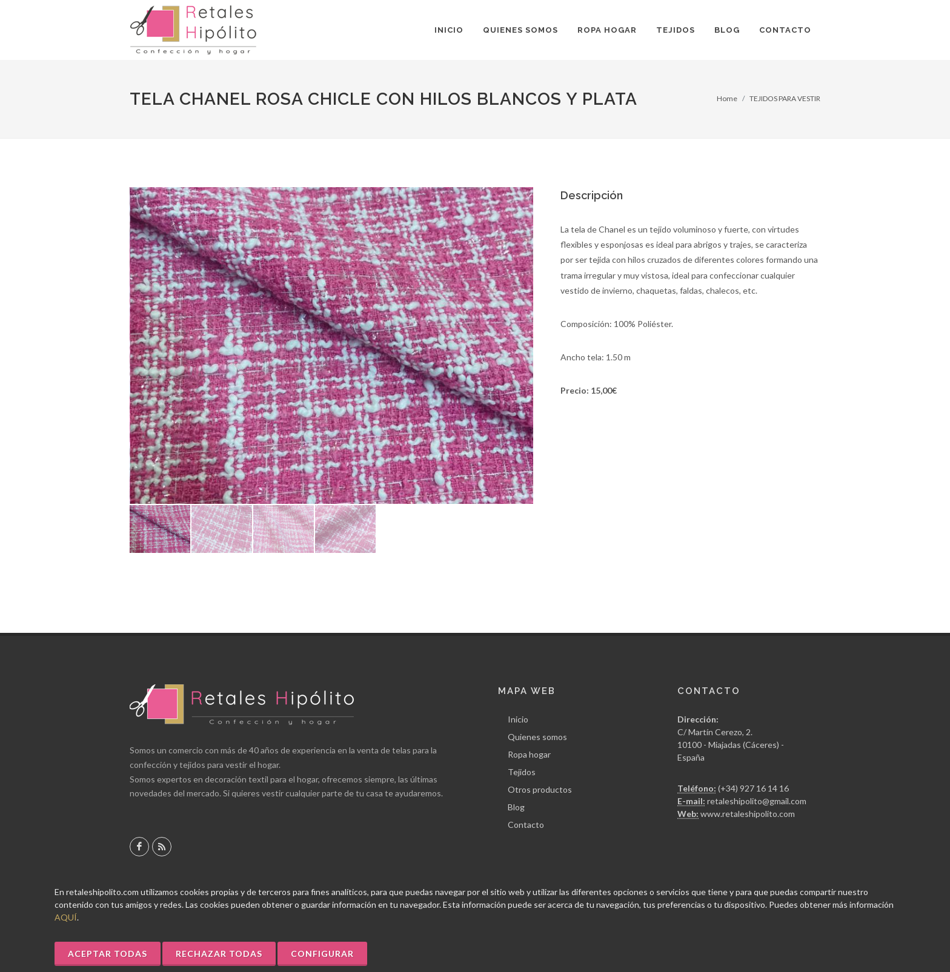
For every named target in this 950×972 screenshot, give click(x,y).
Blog (516, 807)
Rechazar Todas (219, 953)
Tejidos (522, 772)
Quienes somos (537, 737)
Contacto (526, 824)
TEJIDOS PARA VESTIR (784, 98)
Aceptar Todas (107, 953)
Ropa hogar (529, 754)
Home (727, 98)
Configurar (322, 953)
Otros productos (540, 789)
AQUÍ (66, 917)
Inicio (518, 719)
